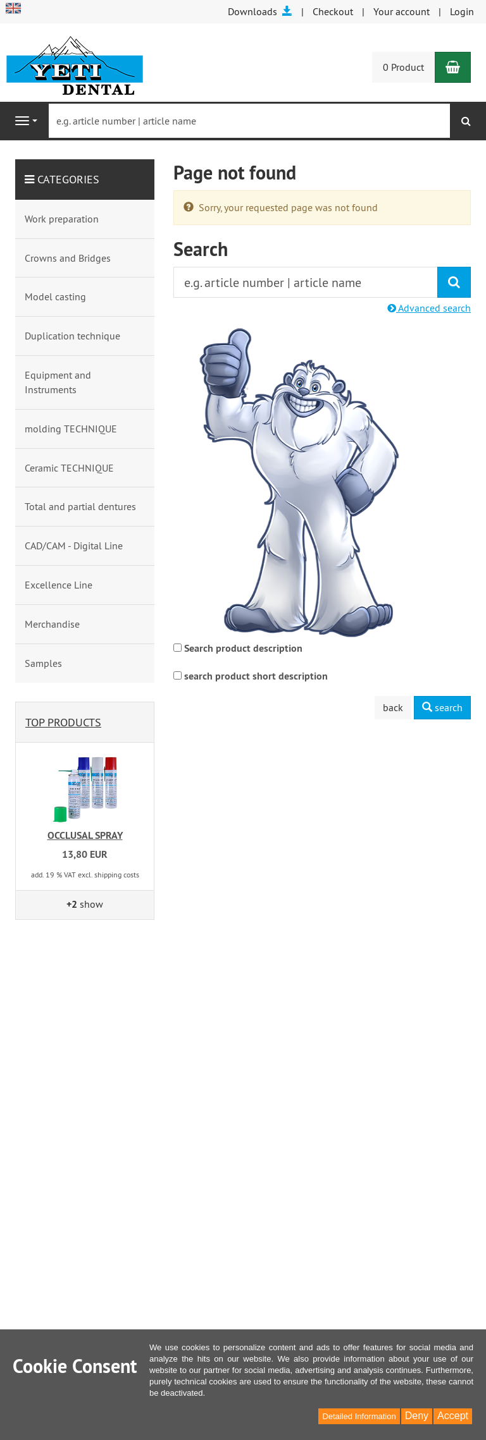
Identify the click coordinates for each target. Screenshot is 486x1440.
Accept (452, 1415)
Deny (416, 1415)
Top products (63, 722)
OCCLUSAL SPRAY (85, 835)
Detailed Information (359, 1416)
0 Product (403, 67)
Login (462, 11)
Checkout (333, 11)
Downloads (260, 11)
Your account (401, 11)
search (442, 707)
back (393, 707)
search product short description (256, 676)
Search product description (243, 648)
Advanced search (429, 308)
